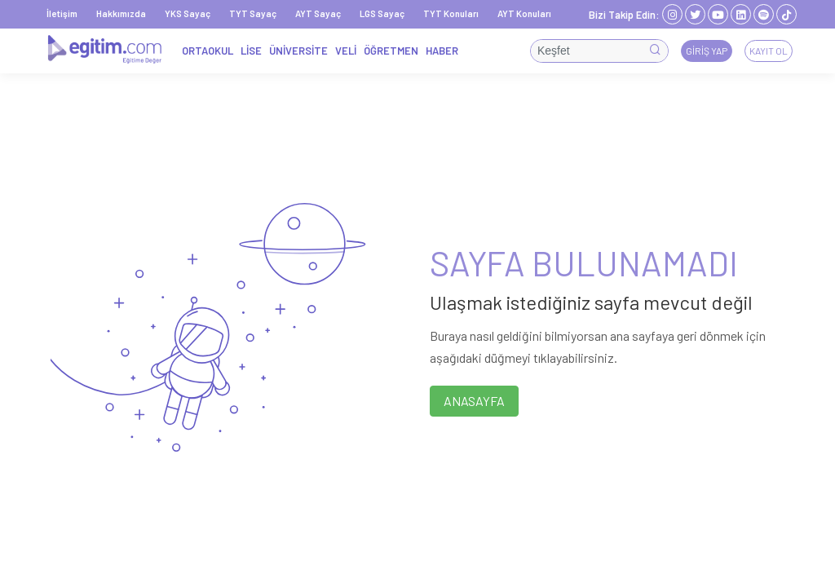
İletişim (61, 13)
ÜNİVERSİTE (298, 50)
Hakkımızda (121, 13)
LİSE (251, 50)
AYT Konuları (524, 13)
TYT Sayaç (252, 13)
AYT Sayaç (318, 13)
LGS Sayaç (382, 13)
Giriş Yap (706, 50)
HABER (442, 50)
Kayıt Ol (768, 50)
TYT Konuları (451, 13)
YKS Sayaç (187, 13)
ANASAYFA (474, 400)
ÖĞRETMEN (391, 50)
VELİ (345, 50)
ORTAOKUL (207, 50)
